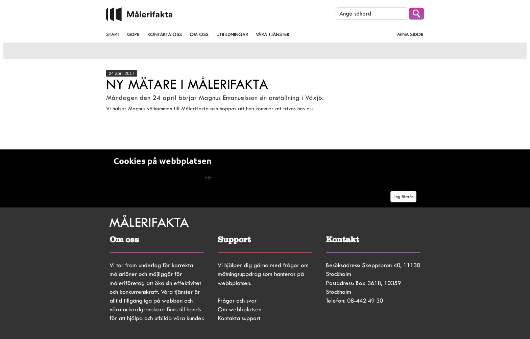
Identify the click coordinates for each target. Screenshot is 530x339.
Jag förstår (403, 196)
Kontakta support (239, 318)
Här (208, 177)
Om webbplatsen (239, 309)
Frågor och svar (237, 300)
